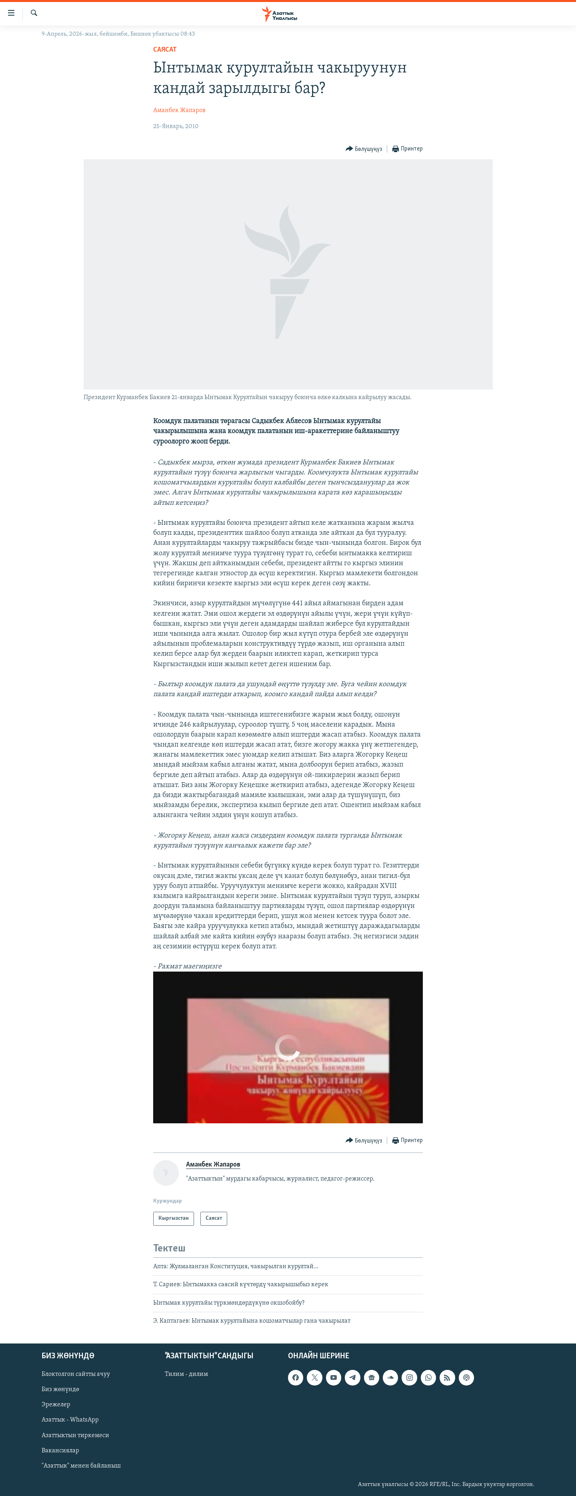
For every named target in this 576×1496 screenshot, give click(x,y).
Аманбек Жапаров (179, 110)
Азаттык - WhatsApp (70, 1420)
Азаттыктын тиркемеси (75, 1435)
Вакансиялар (60, 1451)
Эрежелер (56, 1405)
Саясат (165, 50)
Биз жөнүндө (60, 1390)
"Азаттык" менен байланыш (81, 1466)
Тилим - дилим (186, 1375)
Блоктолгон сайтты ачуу (76, 1375)
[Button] (364, 149)
